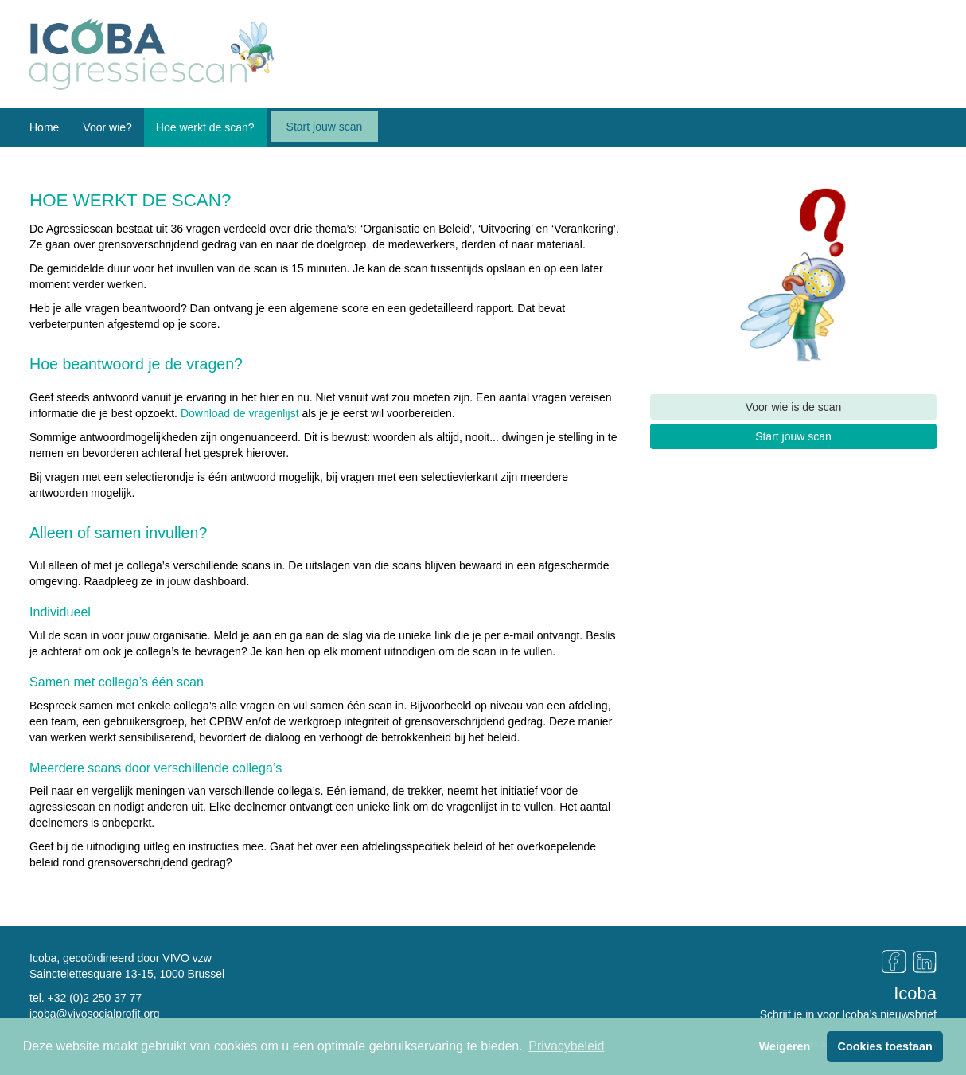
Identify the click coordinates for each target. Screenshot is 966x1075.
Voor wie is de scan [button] (794, 407)
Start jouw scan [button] (793, 436)
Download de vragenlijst (240, 413)
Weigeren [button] (785, 1046)
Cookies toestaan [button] (885, 1046)
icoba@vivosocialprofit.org (94, 1013)
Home (44, 127)
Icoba (915, 993)
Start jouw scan (324, 126)
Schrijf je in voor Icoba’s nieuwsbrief (848, 1014)
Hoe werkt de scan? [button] (205, 127)
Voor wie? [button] (107, 127)
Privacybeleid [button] (566, 1046)
